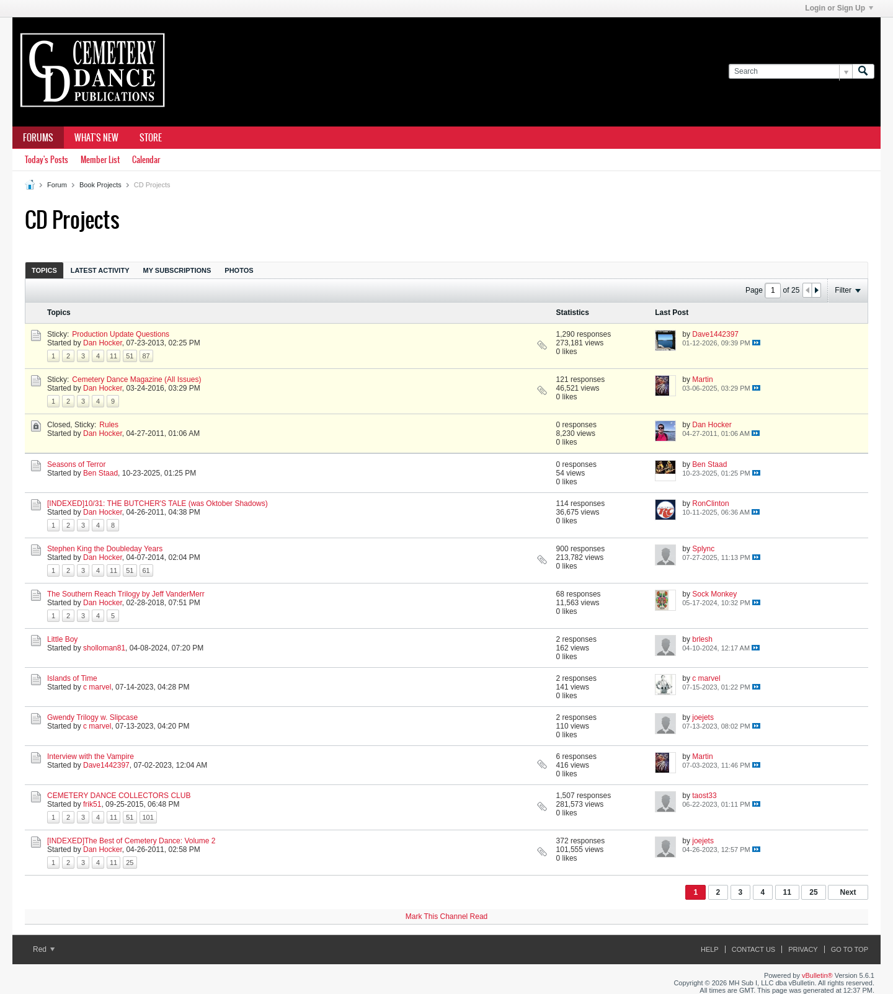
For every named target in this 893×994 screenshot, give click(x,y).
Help (710, 949)
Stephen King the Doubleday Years (104, 548)
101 (148, 817)
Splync (703, 548)
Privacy (802, 949)
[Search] (790, 71)
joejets (703, 717)
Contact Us (754, 949)
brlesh (702, 639)
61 (146, 570)
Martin (702, 379)
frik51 (92, 804)
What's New (96, 137)
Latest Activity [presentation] (100, 270)
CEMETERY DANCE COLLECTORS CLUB (118, 795)
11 (113, 356)
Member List (100, 160)
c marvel (97, 687)
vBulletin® (817, 975)
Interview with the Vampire (90, 756)
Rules (108, 424)
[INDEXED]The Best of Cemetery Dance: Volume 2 (131, 840)
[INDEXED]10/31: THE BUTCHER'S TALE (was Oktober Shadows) (157, 503)
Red (44, 949)
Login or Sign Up (839, 8)
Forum (57, 185)
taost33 (704, 795)
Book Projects (100, 185)
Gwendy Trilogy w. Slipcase (92, 717)
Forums (38, 137)
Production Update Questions (120, 334)
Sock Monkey (714, 594)
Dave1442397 (715, 334)
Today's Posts (46, 160)
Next (848, 892)
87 (146, 356)
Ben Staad (100, 473)
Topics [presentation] (44, 270)
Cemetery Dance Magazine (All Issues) (136, 379)
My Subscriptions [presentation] (177, 270)
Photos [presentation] (238, 270)
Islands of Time (72, 678)
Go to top (849, 949)
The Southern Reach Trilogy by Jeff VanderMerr (126, 594)
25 (129, 862)
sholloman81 (104, 648)
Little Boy (62, 639)
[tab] (44, 270)
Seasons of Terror (76, 464)
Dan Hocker (102, 343)
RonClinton (710, 503)
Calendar (146, 160)
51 (129, 356)
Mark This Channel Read (447, 916)
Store (151, 137)
